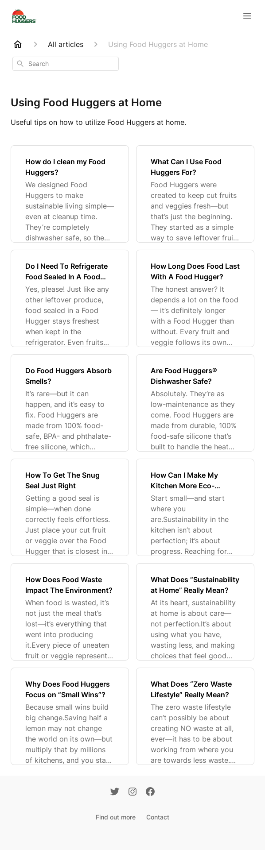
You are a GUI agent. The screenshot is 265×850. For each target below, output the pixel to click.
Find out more (116, 817)
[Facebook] (150, 792)
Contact (157, 817)
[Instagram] (132, 792)
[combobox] (65, 64)
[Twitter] (114, 792)
